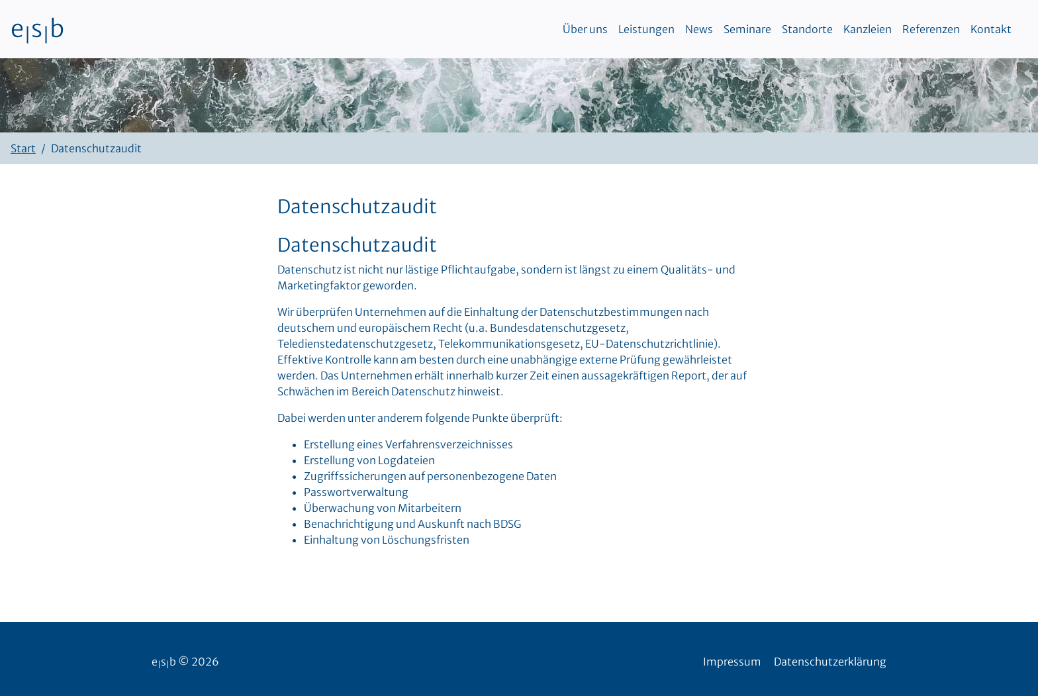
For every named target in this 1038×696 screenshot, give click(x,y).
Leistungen (646, 29)
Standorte (807, 29)
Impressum (732, 661)
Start (23, 148)
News (699, 29)
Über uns (585, 29)
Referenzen (931, 29)
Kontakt (991, 29)
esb (37, 29)
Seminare (747, 29)
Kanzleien (867, 29)
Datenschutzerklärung (830, 661)
